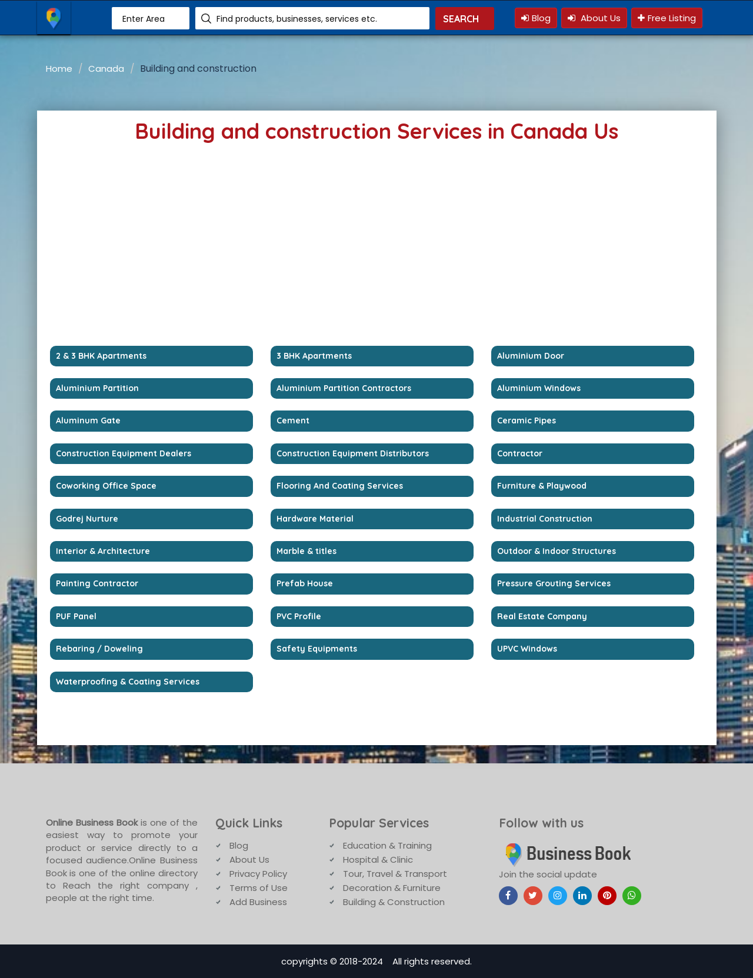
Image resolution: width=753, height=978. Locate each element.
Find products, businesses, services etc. (296, 19)
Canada (106, 68)
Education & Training (387, 845)
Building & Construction (394, 902)
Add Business (258, 902)
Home (59, 68)
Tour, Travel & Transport (395, 873)
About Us (594, 18)
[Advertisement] (372, 257)
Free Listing (667, 18)
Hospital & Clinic (378, 859)
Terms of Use (258, 888)
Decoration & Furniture (392, 888)
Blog (536, 18)
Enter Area (143, 19)
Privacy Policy (258, 873)
